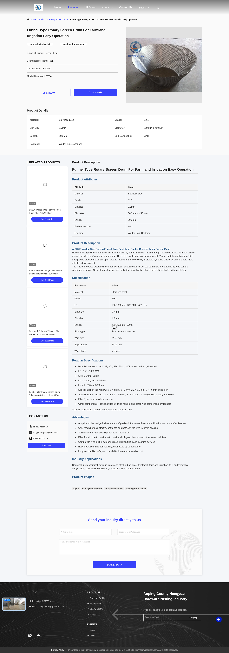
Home (57, 7)
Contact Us (125, 7)
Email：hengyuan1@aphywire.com (46, 606)
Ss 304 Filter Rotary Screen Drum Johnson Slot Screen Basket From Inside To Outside (44, 395)
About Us (107, 7)
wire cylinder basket (92, 488)
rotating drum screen (136, 488)
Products (73, 7)
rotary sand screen (114, 488)
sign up (192, 617)
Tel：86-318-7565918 (40, 601)
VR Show (90, 7)
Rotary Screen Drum (58, 19)
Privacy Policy (57, 650)
